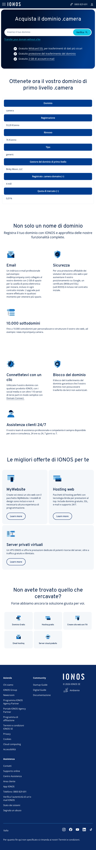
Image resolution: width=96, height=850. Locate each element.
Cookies (7, 739)
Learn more (16, 516)
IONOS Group (10, 689)
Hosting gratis (48, 620)
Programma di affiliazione (10, 719)
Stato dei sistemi (11, 805)
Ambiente (75, 690)
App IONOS (8, 786)
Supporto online (11, 771)
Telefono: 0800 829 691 (15, 791)
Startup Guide (40, 684)
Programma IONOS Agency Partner (13, 702)
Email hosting (18, 639)
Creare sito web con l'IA (77, 620)
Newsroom (8, 695)
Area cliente (9, 781)
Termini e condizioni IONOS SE (13, 727)
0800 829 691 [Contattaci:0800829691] (79, 4)
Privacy (7, 733)
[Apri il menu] (3, 4)
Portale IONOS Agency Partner (14, 710)
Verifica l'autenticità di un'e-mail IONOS (17, 798)
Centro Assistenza (12, 776)
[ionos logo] (14, 4)
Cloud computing (12, 744)
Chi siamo (8, 684)
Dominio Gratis (18, 620)
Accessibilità (9, 749)
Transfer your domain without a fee (22, 39)
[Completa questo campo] (39, 32)
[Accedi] (92, 4)
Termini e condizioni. (69, 839)
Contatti (7, 765)
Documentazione (42, 695)
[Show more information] (36, 48)
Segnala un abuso (12, 810)
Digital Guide (39, 689)
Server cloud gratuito (48, 639)
